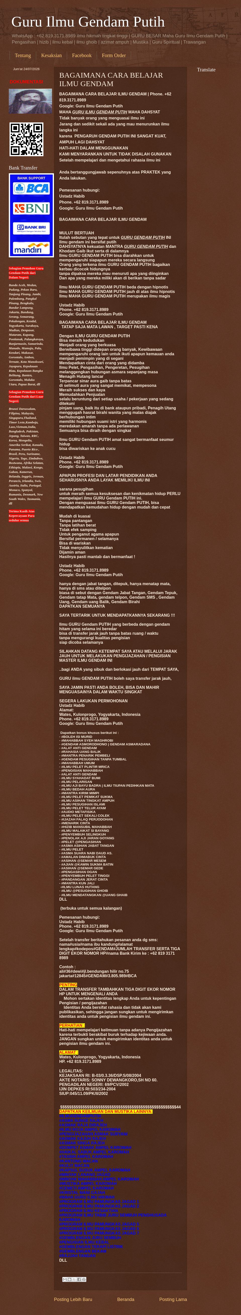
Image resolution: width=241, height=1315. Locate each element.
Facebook (82, 55)
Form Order (114, 55)
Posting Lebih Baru (73, 1299)
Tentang (23, 55)
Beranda (125, 1299)
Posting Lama (173, 1299)
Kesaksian (51, 55)
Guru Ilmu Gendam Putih (88, 21)
